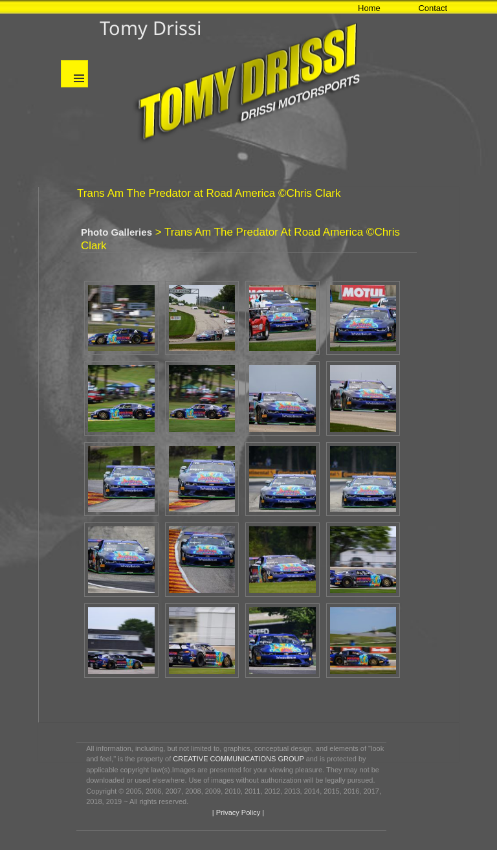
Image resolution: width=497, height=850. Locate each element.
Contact (432, 8)
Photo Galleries (116, 232)
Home (369, 8)
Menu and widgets (74, 73)
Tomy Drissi (150, 27)
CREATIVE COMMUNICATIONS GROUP (238, 759)
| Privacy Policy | (237, 812)
